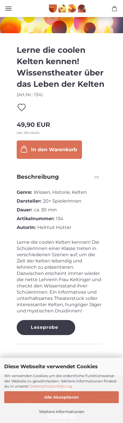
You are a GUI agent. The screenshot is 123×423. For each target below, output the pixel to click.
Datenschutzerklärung (51, 386)
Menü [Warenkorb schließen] (8, 8)
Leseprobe (44, 327)
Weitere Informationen (61, 411)
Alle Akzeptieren (61, 397)
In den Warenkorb (48, 149)
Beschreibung (38, 176)
